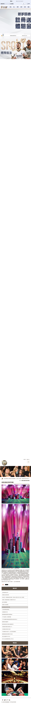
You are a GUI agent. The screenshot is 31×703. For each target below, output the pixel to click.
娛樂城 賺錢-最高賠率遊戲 (6, 607)
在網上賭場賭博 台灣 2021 (6, 636)
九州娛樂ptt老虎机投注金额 (6, 629)
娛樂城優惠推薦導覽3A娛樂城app (7, 614)
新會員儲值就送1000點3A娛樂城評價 (7, 624)
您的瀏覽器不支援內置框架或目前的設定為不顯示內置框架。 (15, 29)
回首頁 (25, 459)
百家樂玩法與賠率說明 (5, 594)
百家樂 (4, 573)
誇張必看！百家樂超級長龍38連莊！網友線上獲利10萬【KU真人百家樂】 (13, 597)
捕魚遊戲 (24, 576)
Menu (28, 461)
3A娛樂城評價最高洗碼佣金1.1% (7, 626)
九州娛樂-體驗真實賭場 (5, 609)
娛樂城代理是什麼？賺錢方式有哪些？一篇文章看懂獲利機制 (11, 581)
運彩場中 (7, 575)
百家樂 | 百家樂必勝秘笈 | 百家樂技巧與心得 (9, 599)
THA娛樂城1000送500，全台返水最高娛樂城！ (9, 631)
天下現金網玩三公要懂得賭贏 (6, 616)
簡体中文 (28, 459)
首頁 (20, 480)
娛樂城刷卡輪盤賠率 (5, 621)
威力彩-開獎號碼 (4, 602)
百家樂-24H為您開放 (5, 604)
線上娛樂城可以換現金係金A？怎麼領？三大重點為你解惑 (10, 568)
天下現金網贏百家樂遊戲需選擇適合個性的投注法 (9, 619)
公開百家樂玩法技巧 (5, 592)
